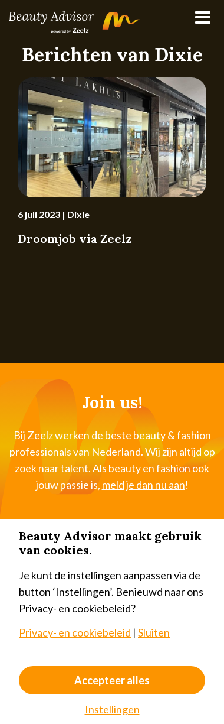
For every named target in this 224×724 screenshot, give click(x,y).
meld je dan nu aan (143, 484)
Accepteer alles (112, 680)
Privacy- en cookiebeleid (75, 632)
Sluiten (154, 632)
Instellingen (112, 709)
